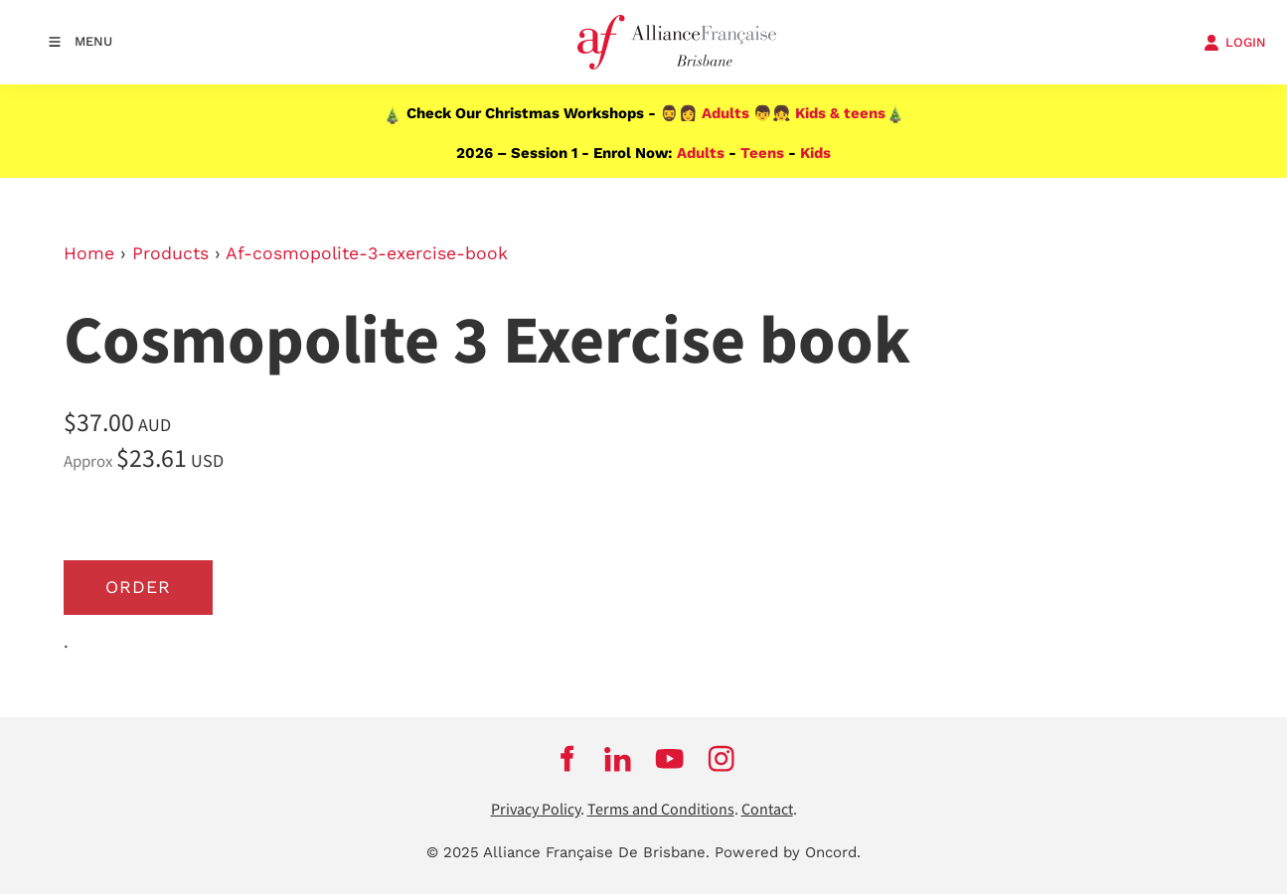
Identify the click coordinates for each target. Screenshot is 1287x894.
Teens (762, 153)
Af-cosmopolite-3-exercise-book (367, 253)
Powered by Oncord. (788, 852)
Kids (815, 153)
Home (89, 253)
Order (138, 587)
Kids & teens (840, 113)
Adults (725, 113)
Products (170, 253)
